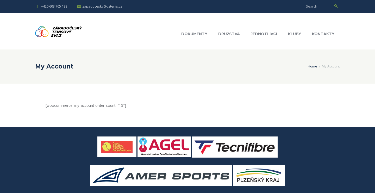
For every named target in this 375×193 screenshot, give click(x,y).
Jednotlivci (264, 34)
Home (312, 66)
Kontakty (323, 34)
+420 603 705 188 (54, 6)
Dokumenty (194, 34)
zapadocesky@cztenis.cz (102, 6)
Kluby (294, 34)
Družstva (229, 34)
